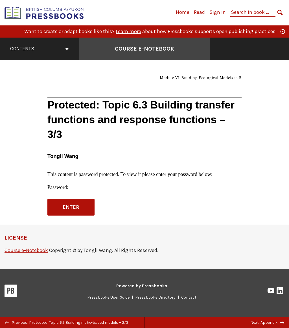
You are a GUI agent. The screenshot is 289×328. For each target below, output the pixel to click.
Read (199, 12)
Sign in (217, 12)
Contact (188, 297)
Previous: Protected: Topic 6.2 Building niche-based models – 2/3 (66, 322)
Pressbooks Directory (155, 297)
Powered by (141, 285)
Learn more (128, 31)
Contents (39, 48)
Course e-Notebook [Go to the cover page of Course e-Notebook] (144, 48)
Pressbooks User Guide (108, 297)
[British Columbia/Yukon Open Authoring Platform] (44, 12)
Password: (90, 187)
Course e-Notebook (26, 250)
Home (182, 12)
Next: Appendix (267, 322)
